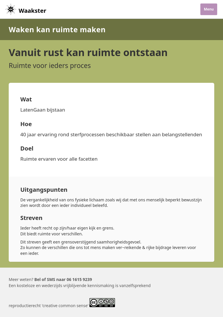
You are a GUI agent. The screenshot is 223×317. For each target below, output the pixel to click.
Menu (209, 9)
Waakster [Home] (25, 11)
